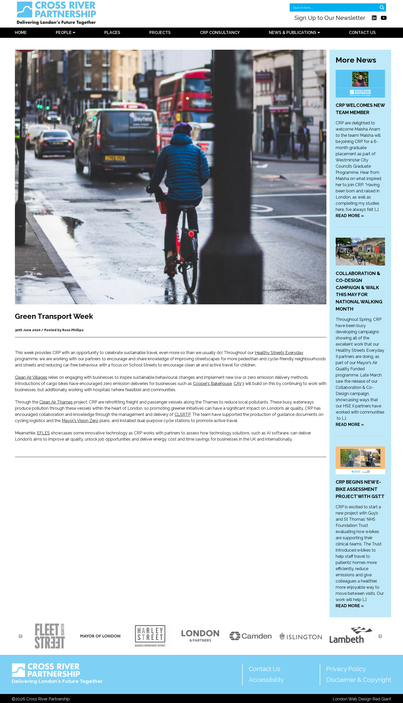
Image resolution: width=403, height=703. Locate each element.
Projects (160, 32)
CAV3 (239, 383)
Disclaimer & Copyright (358, 679)
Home (21, 32)
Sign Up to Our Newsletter (330, 17)
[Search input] (334, 7)
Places (112, 32)
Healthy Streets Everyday (279, 352)
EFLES (43, 433)
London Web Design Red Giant (362, 699)
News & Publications (294, 32)
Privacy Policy (346, 669)
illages (41, 377)
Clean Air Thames (56, 402)
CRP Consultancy (220, 32)
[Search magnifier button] (382, 7)
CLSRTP (182, 414)
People (65, 32)
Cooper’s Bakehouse (212, 383)
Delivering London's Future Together (57, 673)
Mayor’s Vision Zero (80, 420)
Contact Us (362, 32)
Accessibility (266, 679)
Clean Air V (25, 377)
